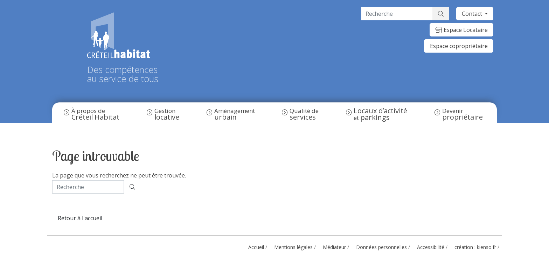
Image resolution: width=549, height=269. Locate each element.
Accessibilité (430, 247)
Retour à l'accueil (80, 218)
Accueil (256, 247)
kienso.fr (486, 247)
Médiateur (334, 247)
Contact (473, 14)
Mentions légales (293, 247)
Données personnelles (381, 247)
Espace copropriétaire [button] (459, 46)
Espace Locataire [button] (461, 30)
